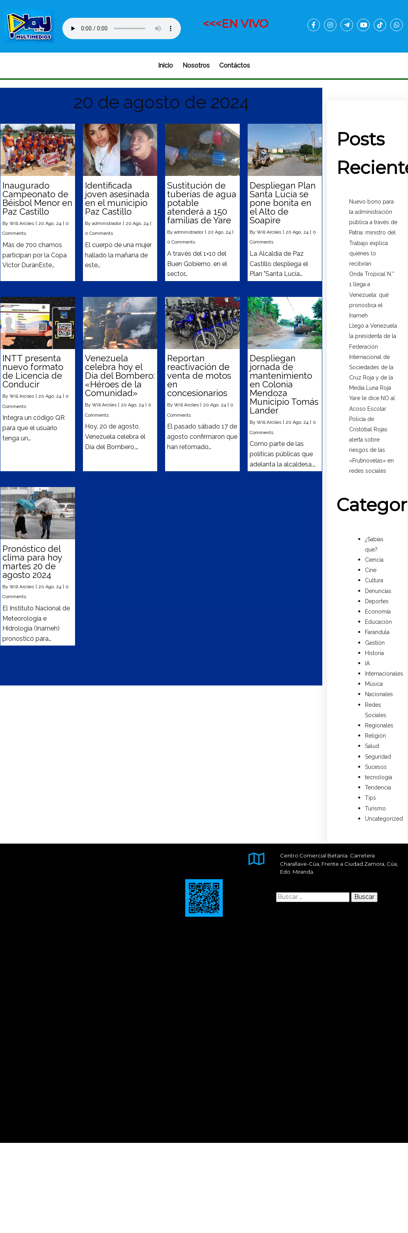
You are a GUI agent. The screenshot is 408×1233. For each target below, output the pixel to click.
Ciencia (374, 560)
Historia (374, 653)
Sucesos (376, 767)
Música (374, 684)
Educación (378, 622)
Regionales (379, 725)
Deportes (377, 601)
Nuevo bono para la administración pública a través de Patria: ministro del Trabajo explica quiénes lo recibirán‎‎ (373, 232)
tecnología (378, 777)
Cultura (374, 580)
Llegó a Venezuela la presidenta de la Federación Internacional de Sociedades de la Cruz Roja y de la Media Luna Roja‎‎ (373, 357)
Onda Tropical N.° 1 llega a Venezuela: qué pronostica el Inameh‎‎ (371, 295)
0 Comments (99, 233)
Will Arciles (21, 223)
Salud (372, 746)
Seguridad (378, 756)
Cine (370, 570)
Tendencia (378, 787)
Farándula (377, 632)
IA (367, 663)
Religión (375, 736)
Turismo (375, 808)
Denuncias (378, 591)
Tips (370, 798)
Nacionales (379, 694)
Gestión (375, 643)
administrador (106, 223)
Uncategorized (384, 819)
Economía (378, 611)
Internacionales (384, 673)
